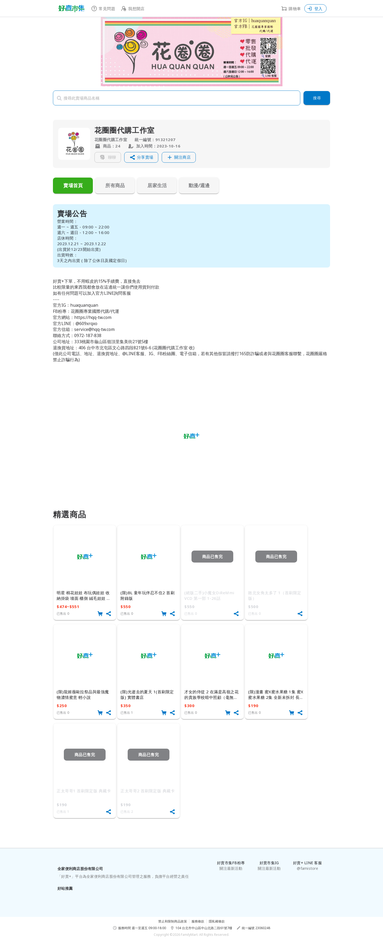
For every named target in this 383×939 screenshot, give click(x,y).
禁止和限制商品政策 (172, 921)
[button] (141, 157)
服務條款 (198, 921)
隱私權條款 (217, 921)
